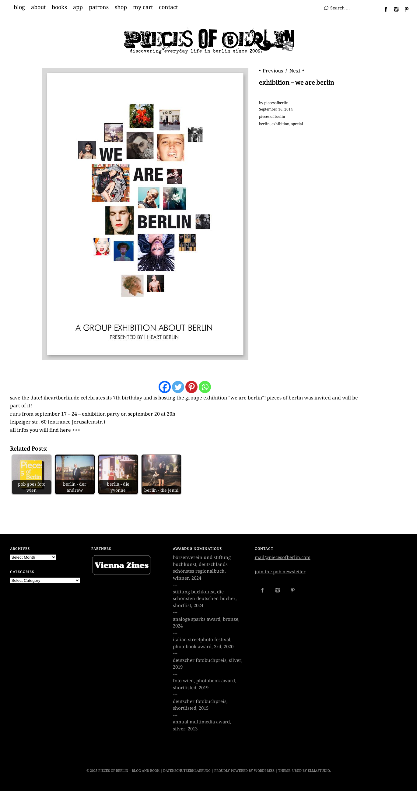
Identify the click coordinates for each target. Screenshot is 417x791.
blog (19, 7)
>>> (76, 430)
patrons (99, 7)
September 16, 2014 (276, 109)
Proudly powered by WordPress (244, 771)
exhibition (280, 124)
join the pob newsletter (280, 572)
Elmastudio (319, 771)
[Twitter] (178, 387)
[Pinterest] (191, 387)
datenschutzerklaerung (187, 771)
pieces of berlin (272, 116)
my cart (143, 7)
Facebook (383, 9)
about (38, 7)
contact (168, 7)
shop (121, 7)
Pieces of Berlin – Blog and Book (128, 771)
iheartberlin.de (61, 398)
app (78, 7)
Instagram (394, 9)
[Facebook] (165, 387)
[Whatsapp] (205, 387)
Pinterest (404, 9)
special (297, 124)
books (59, 7)
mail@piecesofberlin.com (282, 557)
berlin (264, 124)
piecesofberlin (276, 103)
